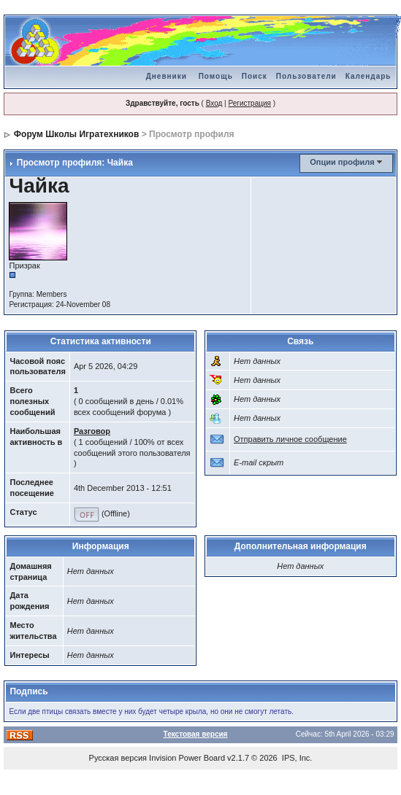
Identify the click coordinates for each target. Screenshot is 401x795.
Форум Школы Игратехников (77, 134)
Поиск (254, 76)
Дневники (166, 76)
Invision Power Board (187, 757)
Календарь (368, 76)
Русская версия (118, 757)
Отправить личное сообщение (290, 439)
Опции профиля (342, 162)
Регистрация (249, 103)
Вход (214, 103)
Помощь (216, 76)
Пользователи (306, 76)
